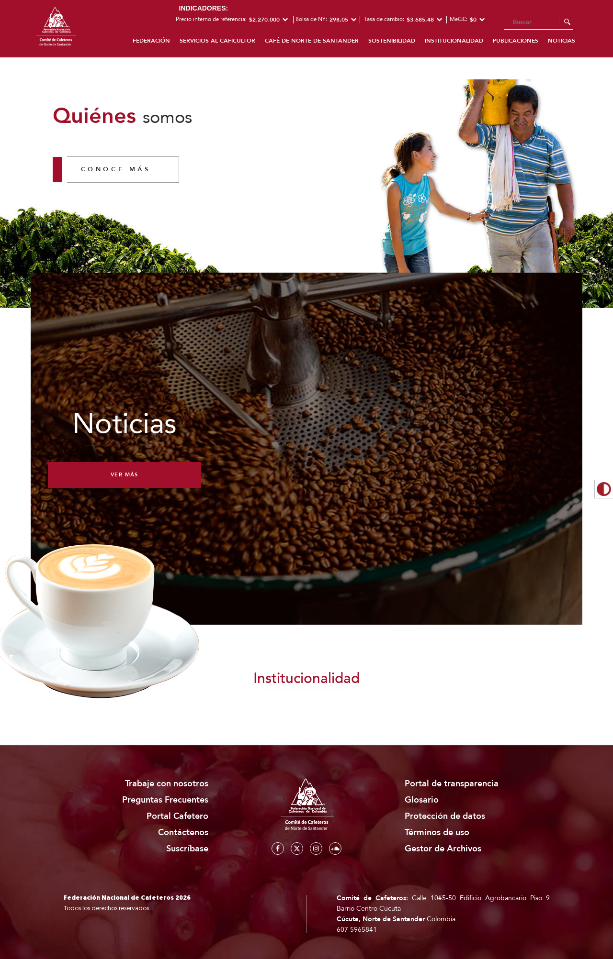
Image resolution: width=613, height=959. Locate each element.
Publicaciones (515, 40)
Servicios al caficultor (217, 40)
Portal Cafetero (177, 816)
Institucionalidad (454, 40)
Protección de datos (445, 816)
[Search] (538, 22)
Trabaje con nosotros (166, 784)
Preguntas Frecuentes (165, 800)
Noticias (561, 40)
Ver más (124, 474)
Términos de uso (437, 832)
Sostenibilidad (391, 40)
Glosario (422, 800)
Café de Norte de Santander (312, 40)
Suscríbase (187, 849)
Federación (151, 40)
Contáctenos (183, 832)
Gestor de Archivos (443, 849)
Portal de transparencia (452, 784)
